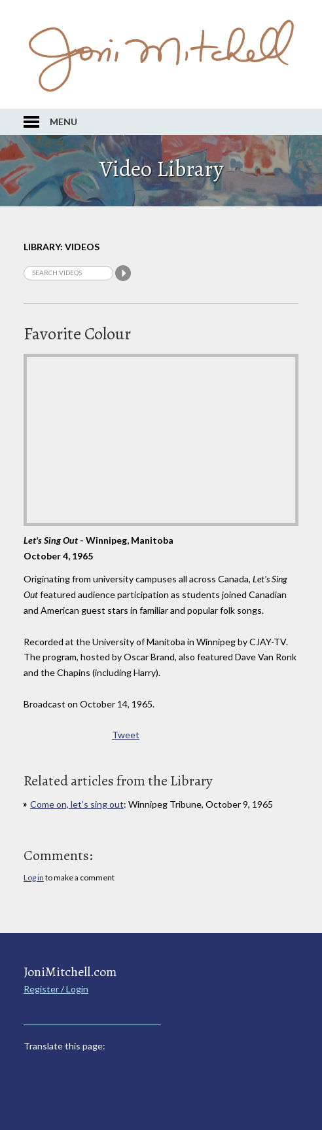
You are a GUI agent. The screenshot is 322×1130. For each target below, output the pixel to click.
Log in (34, 877)
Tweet (125, 734)
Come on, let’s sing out (77, 804)
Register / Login (56, 988)
